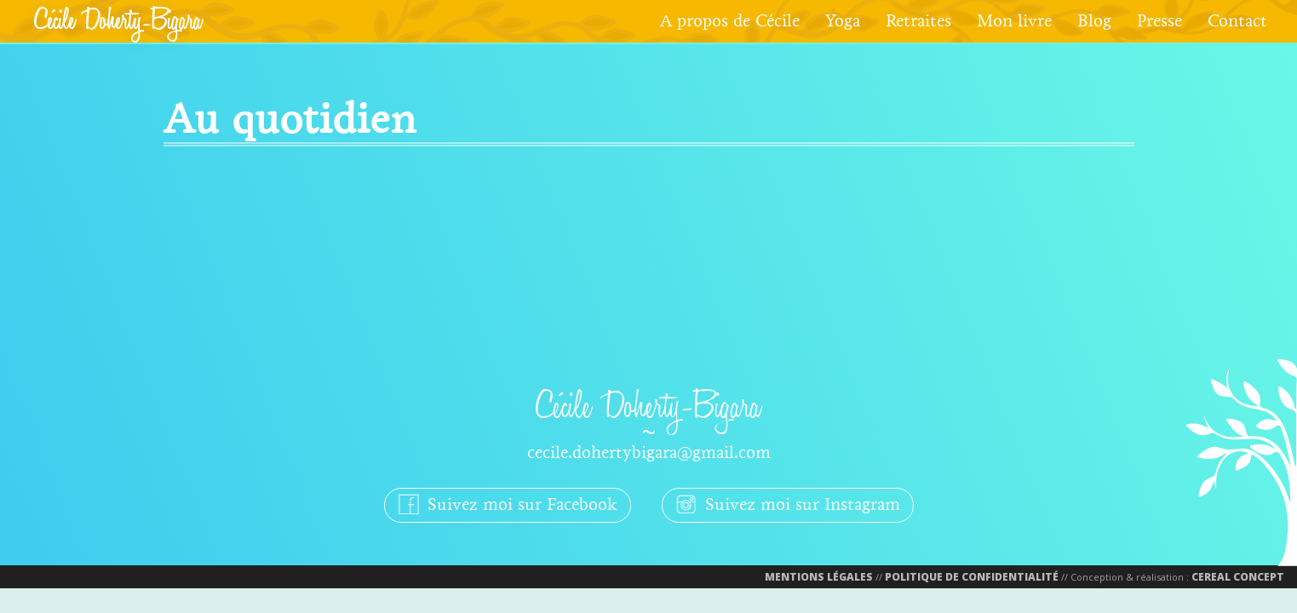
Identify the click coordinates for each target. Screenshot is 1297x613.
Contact (1237, 21)
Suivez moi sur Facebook (507, 504)
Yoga (842, 21)
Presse (1159, 21)
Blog (1094, 21)
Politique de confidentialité (972, 577)
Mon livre (1014, 21)
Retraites (918, 21)
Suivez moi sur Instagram (787, 504)
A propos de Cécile (730, 21)
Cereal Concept (1237, 577)
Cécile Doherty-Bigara (118, 21)
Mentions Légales (819, 577)
